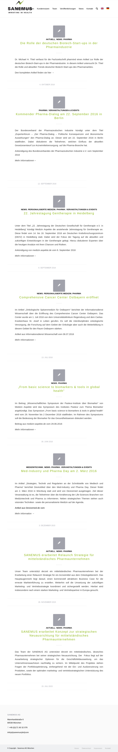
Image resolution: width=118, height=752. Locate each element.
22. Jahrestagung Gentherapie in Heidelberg (59, 213)
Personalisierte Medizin (41, 209)
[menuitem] (19, 8)
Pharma (67, 39)
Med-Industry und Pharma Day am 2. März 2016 (59, 471)
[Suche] (97, 8)
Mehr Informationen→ (25, 340)
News (59, 39)
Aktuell (50, 39)
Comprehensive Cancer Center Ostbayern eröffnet (59, 297)
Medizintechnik (34, 467)
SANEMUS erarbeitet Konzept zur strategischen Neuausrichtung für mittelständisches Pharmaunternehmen (59, 635)
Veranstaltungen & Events (64, 110)
